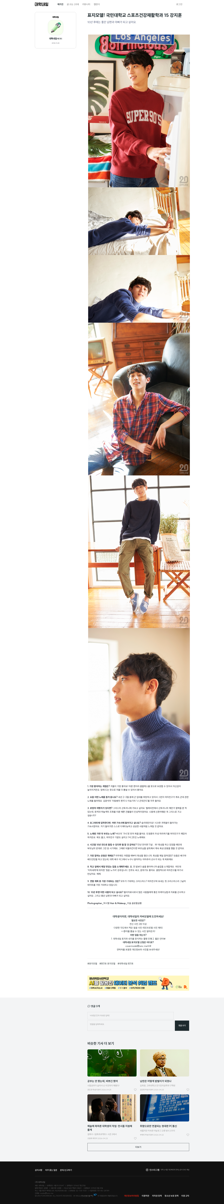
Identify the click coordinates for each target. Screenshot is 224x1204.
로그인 (179, 4)
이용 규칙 (185, 1195)
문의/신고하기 (66, 1170)
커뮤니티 (86, 4)
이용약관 (145, 1195)
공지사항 (38, 1170)
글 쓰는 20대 (73, 4)
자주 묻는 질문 (51, 1170)
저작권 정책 (157, 1195)
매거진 (60, 4)
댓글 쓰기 (182, 1025)
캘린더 (97, 4)
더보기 (138, 1147)
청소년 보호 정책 (171, 1195)
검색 (187, 4)
